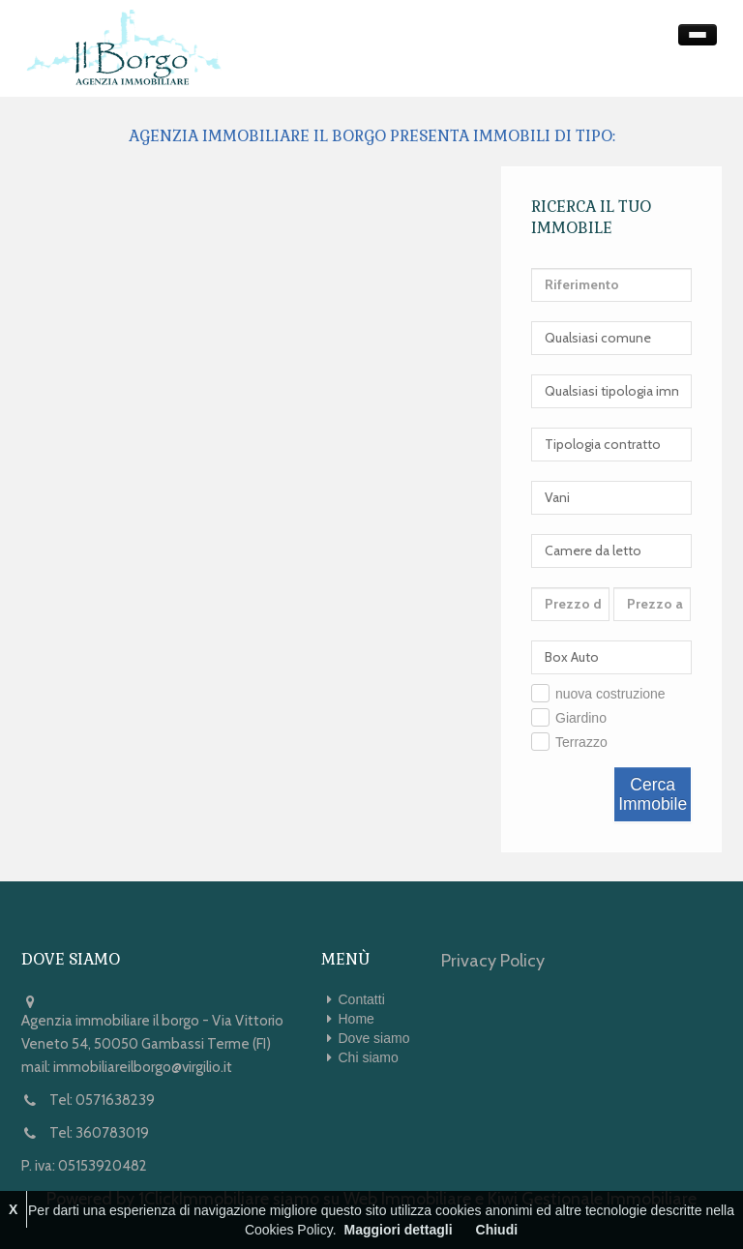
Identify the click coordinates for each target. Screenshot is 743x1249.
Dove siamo (374, 1038)
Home (356, 1018)
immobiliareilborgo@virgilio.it (142, 1067)
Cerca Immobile (652, 794)
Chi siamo (369, 1057)
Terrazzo (581, 742)
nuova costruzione (610, 693)
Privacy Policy (493, 960)
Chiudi (497, 1229)
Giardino (581, 718)
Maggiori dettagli (398, 1229)
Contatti (362, 999)
